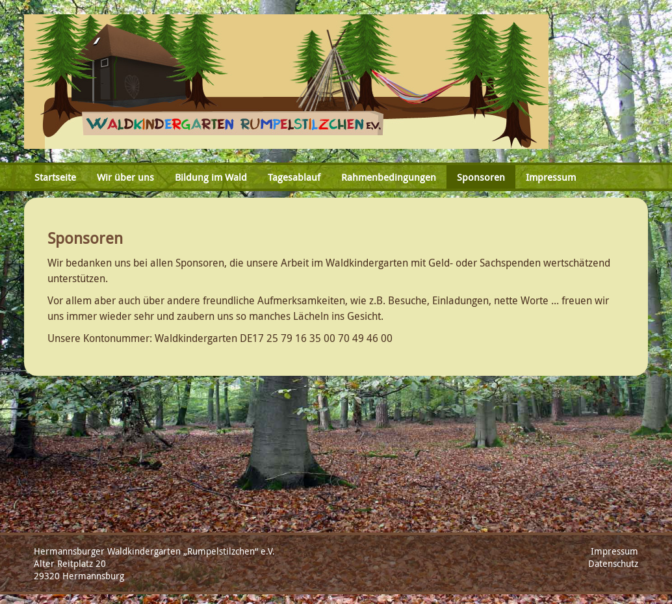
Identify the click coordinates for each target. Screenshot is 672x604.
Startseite (55, 176)
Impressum (551, 176)
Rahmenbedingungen (388, 176)
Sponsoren (481, 176)
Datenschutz (613, 563)
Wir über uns (125, 176)
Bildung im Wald (211, 176)
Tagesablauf (294, 176)
